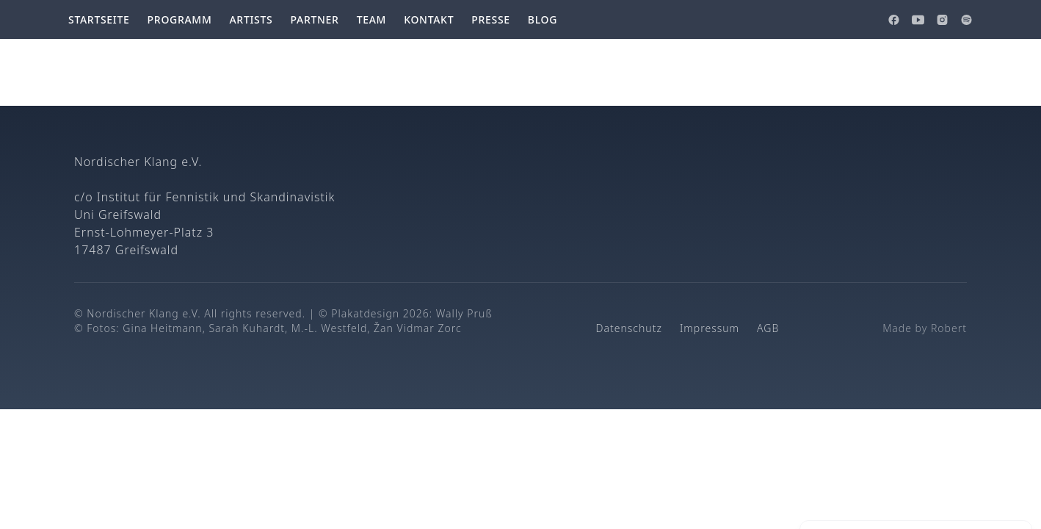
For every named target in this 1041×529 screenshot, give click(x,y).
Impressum (709, 328)
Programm (180, 19)
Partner (314, 19)
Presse (490, 19)
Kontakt (429, 19)
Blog (542, 19)
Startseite (99, 19)
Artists (250, 19)
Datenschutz (629, 328)
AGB (768, 328)
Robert (949, 328)
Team (372, 19)
